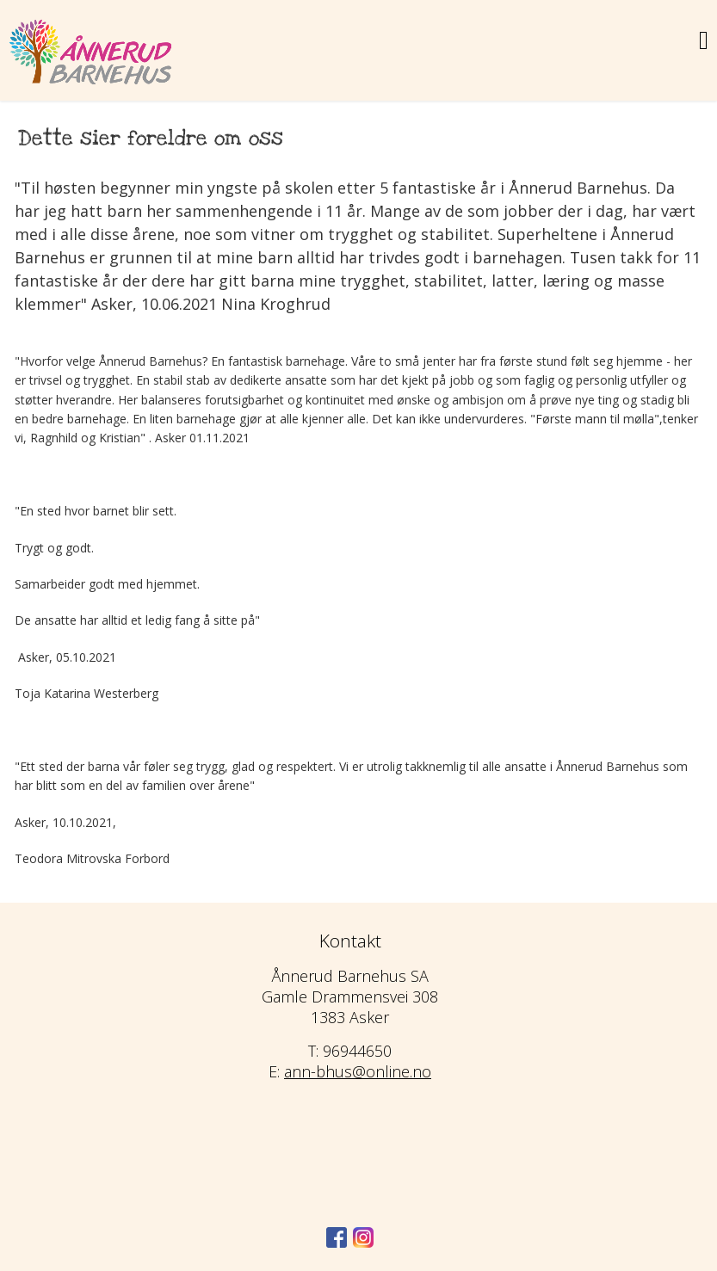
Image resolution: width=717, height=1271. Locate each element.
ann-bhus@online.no (357, 1071)
